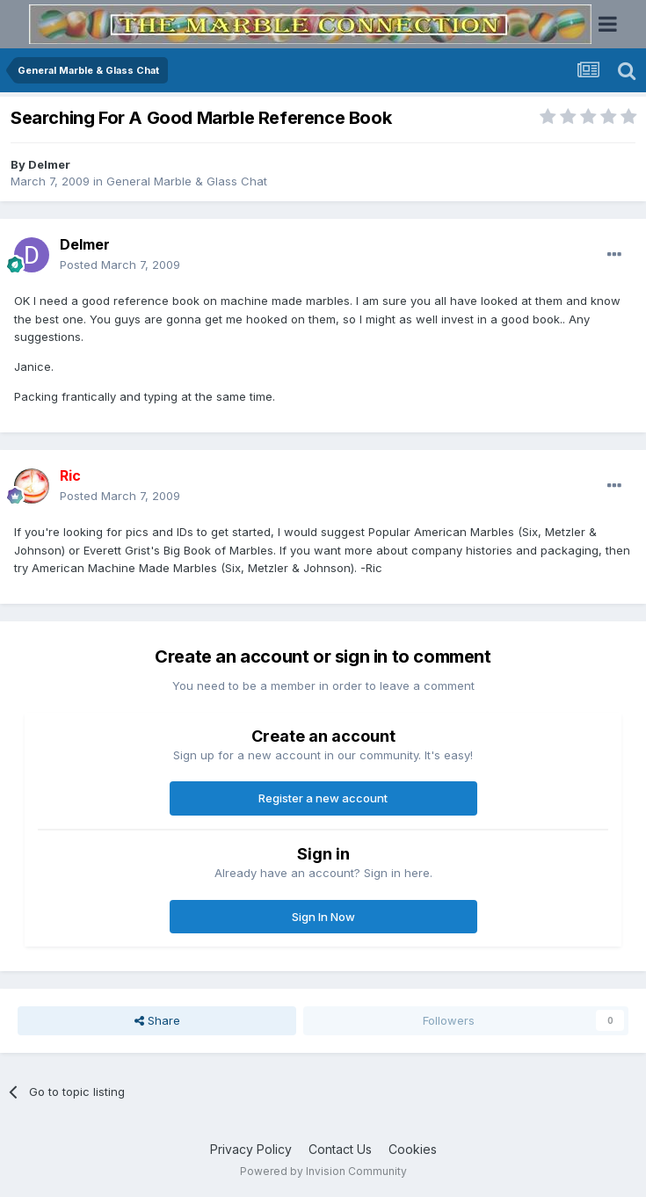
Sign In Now (323, 917)
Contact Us (340, 1149)
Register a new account (323, 798)
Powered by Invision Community (323, 1171)
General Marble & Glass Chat (186, 181)
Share (157, 1020)
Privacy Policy (251, 1149)
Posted (120, 265)
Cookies (412, 1149)
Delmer (49, 164)
